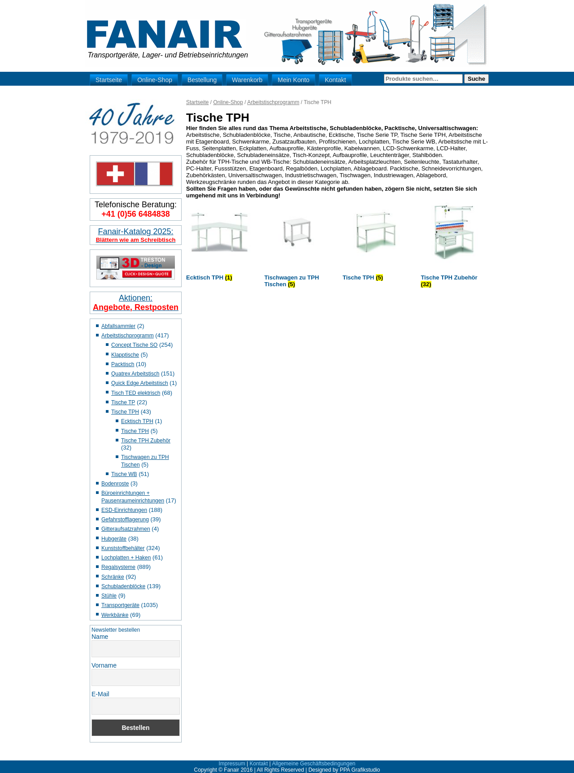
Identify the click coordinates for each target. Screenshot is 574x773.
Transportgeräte (120, 605)
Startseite (109, 79)
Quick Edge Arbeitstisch (139, 383)
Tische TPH (125, 412)
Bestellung (202, 79)
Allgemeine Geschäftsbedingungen (313, 763)
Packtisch (122, 364)
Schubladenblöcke (123, 586)
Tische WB (124, 474)
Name (99, 636)
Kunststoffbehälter (123, 548)
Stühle (109, 596)
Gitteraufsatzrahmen (125, 529)
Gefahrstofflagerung (125, 519)
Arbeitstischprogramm (127, 335)
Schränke (112, 577)
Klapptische (125, 355)
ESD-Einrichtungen (124, 510)
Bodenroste (115, 483)
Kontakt (335, 79)
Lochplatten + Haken (126, 558)
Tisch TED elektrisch (135, 393)
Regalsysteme (118, 567)
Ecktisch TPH (137, 421)
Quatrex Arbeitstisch (135, 374)
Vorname (104, 665)
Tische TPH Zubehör (145, 440)
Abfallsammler (118, 326)
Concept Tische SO (134, 345)
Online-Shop (154, 79)
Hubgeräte (113, 539)
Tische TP (123, 402)
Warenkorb (247, 79)
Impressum (231, 763)
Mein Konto (293, 79)
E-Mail (100, 694)
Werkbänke (114, 615)
